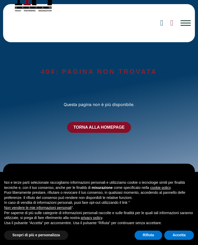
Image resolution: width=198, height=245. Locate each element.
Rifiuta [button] (148, 235)
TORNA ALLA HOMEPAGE (99, 127)
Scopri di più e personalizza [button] (36, 235)
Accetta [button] (179, 235)
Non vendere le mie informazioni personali (37, 208)
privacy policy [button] (91, 218)
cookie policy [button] (160, 188)
